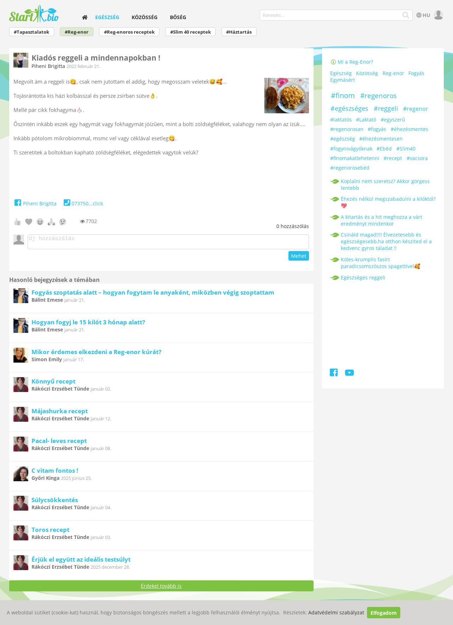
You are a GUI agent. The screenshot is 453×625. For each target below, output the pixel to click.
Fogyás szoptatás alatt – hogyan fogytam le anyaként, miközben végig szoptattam (152, 294)
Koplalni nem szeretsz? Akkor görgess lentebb (385, 184)
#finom (343, 95)
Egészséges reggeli (363, 277)
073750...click (82, 203)
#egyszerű (393, 119)
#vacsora (417, 158)
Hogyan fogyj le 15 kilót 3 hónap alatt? (88, 324)
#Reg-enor (76, 32)
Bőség (178, 17)
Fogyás (416, 73)
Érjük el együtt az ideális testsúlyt (81, 561)
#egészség (342, 138)
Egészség (107, 17)
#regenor (415, 109)
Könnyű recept (53, 383)
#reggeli (386, 108)
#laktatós (341, 119)
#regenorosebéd (349, 167)
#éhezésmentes (409, 129)
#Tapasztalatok (31, 32)
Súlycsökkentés (54, 502)
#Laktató (366, 119)
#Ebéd (384, 148)
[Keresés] (406, 15)
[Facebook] (334, 373)
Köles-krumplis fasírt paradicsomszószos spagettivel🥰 (380, 262)
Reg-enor (393, 73)
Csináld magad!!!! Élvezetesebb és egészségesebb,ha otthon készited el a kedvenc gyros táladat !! (386, 241)
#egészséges (349, 108)
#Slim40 (405, 148)
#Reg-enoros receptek (129, 32)
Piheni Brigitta (48, 66)
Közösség (144, 17)
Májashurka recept (59, 413)
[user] (437, 15)
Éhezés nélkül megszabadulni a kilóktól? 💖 (388, 202)
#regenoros (378, 95)
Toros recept (50, 532)
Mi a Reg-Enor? (351, 61)
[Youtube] (349, 373)
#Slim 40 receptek (190, 32)
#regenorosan (346, 129)
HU (422, 15)
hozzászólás (292, 226)
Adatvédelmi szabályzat (336, 612)
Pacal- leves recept (59, 443)
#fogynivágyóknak (351, 148)
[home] (84, 17)
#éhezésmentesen (381, 138)
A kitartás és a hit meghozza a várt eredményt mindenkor (381, 220)
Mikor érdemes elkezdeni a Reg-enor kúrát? (96, 354)
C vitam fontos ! (54, 472)
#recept (393, 158)
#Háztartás (239, 32)
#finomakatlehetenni (354, 158)
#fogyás (377, 129)
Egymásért (342, 80)
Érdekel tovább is (161, 588)
